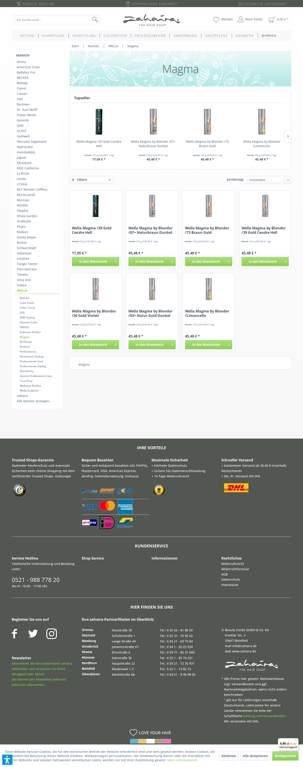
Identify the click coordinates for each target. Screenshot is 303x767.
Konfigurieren (285, 756)
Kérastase (24, 163)
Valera (21, 285)
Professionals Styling (33, 366)
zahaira (22, 396)
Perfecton (26, 342)
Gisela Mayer (26, 237)
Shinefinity (26, 371)
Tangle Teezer (27, 264)
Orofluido (24, 221)
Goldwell (23, 136)
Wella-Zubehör (29, 390)
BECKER (22, 78)
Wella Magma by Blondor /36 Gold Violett (94, 313)
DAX (20, 99)
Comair (22, 94)
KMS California (28, 168)
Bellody (22, 83)
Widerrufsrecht (232, 564)
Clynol (21, 88)
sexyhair (23, 258)
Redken (22, 232)
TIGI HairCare (27, 269)
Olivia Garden (27, 216)
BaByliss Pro (26, 72)
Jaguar (21, 157)
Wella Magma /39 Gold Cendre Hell (99, 143)
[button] (7, 760)
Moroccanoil (26, 195)
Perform (25, 347)
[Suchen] (102, 19)
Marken (23, 55)
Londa (21, 179)
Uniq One (24, 280)
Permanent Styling (31, 356)
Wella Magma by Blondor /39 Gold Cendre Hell (264, 230)
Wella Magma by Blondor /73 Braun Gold (207, 143)
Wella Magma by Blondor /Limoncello (261, 143)
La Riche (23, 173)
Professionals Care (31, 361)
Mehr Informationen (182, 760)
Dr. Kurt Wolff (27, 109)
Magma (25, 337)
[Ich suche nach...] (57, 19)
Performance (28, 351)
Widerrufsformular (235, 569)
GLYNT (22, 131)
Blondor (25, 298)
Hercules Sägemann (32, 141)
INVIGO (24, 327)
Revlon (22, 242)
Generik (23, 120)
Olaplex (22, 211)
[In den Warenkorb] (95, 261)
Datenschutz (230, 579)
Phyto (21, 226)
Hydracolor (25, 147)
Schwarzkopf (26, 248)
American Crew (28, 67)
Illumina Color (28, 322)
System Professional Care (36, 376)
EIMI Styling (27, 317)
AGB (224, 574)
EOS (22, 312)
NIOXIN (22, 205)
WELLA (22, 290)
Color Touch (27, 308)
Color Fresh (27, 303)
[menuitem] (61, 19)
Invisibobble (26, 152)
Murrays (23, 200)
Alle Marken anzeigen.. (34, 401)
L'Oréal (22, 184)
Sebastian (24, 253)
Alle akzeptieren (255, 756)
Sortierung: (235, 179)
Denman (23, 104)
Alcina (21, 62)
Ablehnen (228, 756)
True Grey (26, 381)
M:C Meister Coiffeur (32, 189)
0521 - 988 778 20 (36, 580)
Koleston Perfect (30, 332)
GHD (20, 125)
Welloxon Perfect (30, 386)
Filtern (79, 180)
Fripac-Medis (26, 115)
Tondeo (22, 274)
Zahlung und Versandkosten (264, 716)
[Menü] (296, 741)
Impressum (229, 585)
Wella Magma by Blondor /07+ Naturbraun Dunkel (153, 143)
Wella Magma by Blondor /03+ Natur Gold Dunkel (150, 313)
